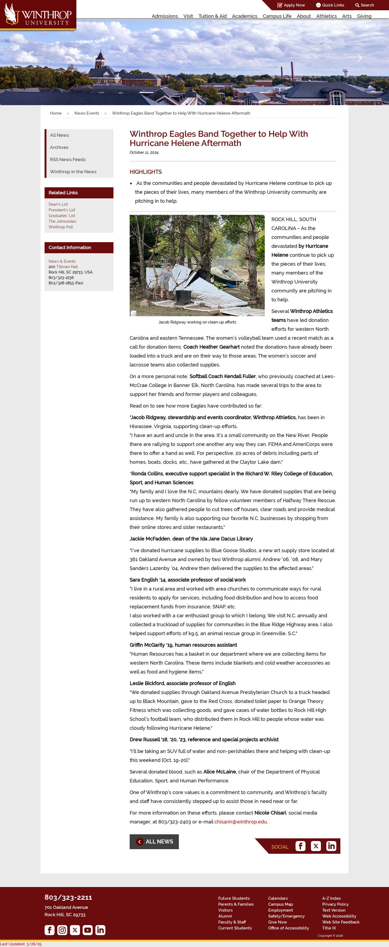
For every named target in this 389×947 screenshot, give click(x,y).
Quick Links (333, 5)
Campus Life (277, 16)
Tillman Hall (67, 267)
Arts (347, 16)
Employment (280, 910)
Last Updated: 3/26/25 (21, 944)
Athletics (326, 16)
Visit (188, 16)
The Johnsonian (62, 221)
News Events (87, 113)
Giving (364, 16)
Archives (59, 147)
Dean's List (58, 204)
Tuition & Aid (213, 16)
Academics (244, 16)
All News (59, 135)
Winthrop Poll (61, 227)
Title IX (329, 928)
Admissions (165, 16)
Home (56, 113)
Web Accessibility (339, 916)
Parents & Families (236, 904)
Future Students (234, 898)
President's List (62, 210)
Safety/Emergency (286, 916)
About (304, 16)
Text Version (334, 910)
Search (367, 5)
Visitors (225, 910)
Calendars (278, 898)
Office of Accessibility (288, 928)
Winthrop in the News (73, 171)
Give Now (277, 922)
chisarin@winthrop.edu (240, 822)
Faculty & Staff (232, 922)
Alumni (225, 916)
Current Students (235, 928)
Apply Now (294, 5)
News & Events (62, 261)
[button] (29, 58)
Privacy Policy (335, 904)
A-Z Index (331, 898)
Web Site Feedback (341, 922)
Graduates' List (62, 216)
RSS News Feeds (68, 159)
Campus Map (280, 904)
